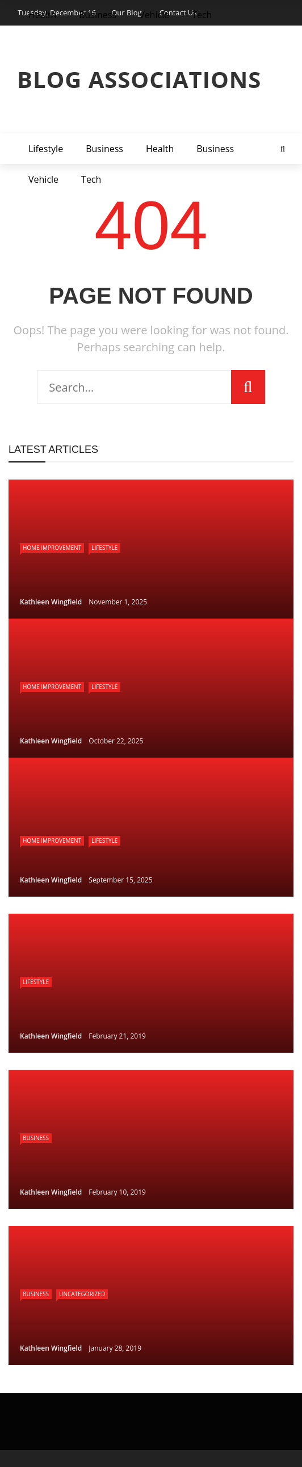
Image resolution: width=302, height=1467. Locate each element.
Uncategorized (82, 1294)
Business (104, 148)
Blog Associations (139, 79)
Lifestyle (45, 148)
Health (160, 148)
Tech (91, 179)
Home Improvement (52, 548)
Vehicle (43, 179)
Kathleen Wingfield (51, 602)
